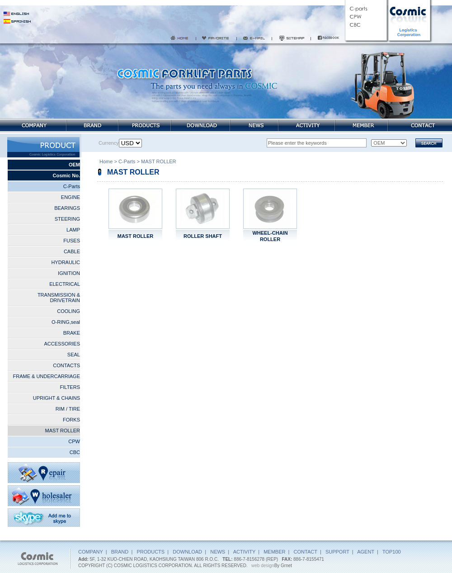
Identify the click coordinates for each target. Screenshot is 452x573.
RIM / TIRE (68, 409)
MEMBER (274, 551)
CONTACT (305, 551)
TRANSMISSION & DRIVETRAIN (59, 297)
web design (262, 565)
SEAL (73, 354)
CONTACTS (66, 365)
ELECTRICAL (64, 284)
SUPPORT (337, 551)
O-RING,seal (66, 322)
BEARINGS (67, 208)
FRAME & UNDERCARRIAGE (46, 376)
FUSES (71, 240)
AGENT (365, 551)
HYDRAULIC (65, 262)
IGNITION (69, 273)
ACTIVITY (244, 551)
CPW (74, 441)
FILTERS (70, 387)
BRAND (120, 551)
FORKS (71, 419)
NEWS (217, 551)
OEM (74, 164)
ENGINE (70, 197)
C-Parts (71, 186)
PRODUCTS (151, 551)
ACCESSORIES (62, 343)
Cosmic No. (66, 175)
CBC (75, 452)
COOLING (68, 311)
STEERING (67, 219)
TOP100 (391, 551)
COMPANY (90, 551)
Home (106, 162)
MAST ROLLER (62, 430)
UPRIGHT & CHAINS (56, 398)
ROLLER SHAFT (203, 236)
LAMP (73, 229)
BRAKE (71, 333)
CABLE (72, 251)
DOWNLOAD (187, 551)
